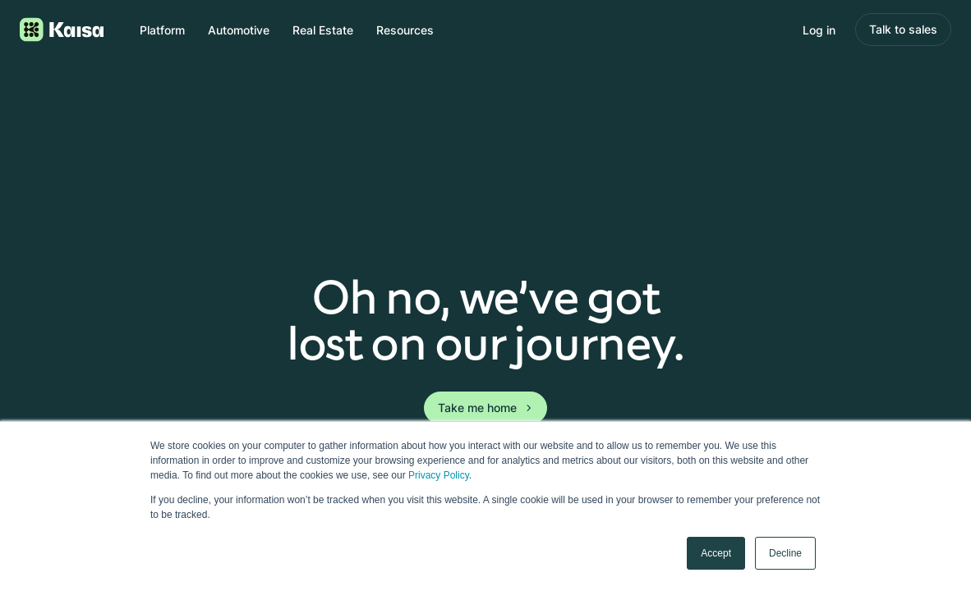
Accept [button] (716, 553)
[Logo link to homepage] (62, 29)
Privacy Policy (438, 475)
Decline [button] (785, 553)
